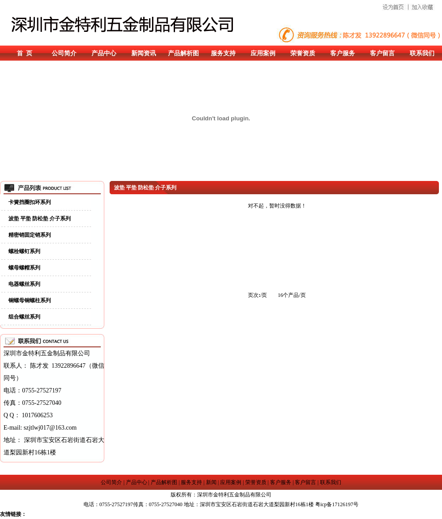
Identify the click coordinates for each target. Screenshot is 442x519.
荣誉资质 (302, 53)
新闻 (211, 482)
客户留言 (382, 53)
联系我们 (422, 53)
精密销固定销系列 (29, 235)
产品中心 (103, 53)
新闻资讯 (143, 53)
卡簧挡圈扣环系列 (29, 202)
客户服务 (342, 53)
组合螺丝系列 (24, 317)
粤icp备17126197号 (337, 504)
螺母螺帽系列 (24, 268)
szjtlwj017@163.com (50, 427)
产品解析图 (183, 53)
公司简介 (64, 53)
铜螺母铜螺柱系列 (29, 300)
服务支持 (223, 53)
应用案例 (263, 53)
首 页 (24, 53)
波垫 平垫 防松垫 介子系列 (39, 218)
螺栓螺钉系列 (24, 251)
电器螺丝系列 (24, 284)
